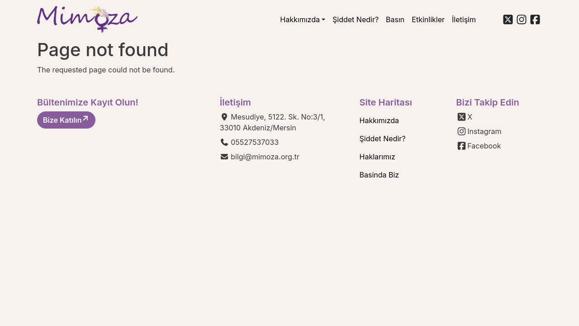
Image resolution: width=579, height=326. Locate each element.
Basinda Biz (379, 174)
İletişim (464, 19)
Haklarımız (377, 156)
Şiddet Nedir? (355, 19)
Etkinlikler (428, 19)
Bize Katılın (66, 119)
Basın (395, 19)
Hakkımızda (300, 19)
